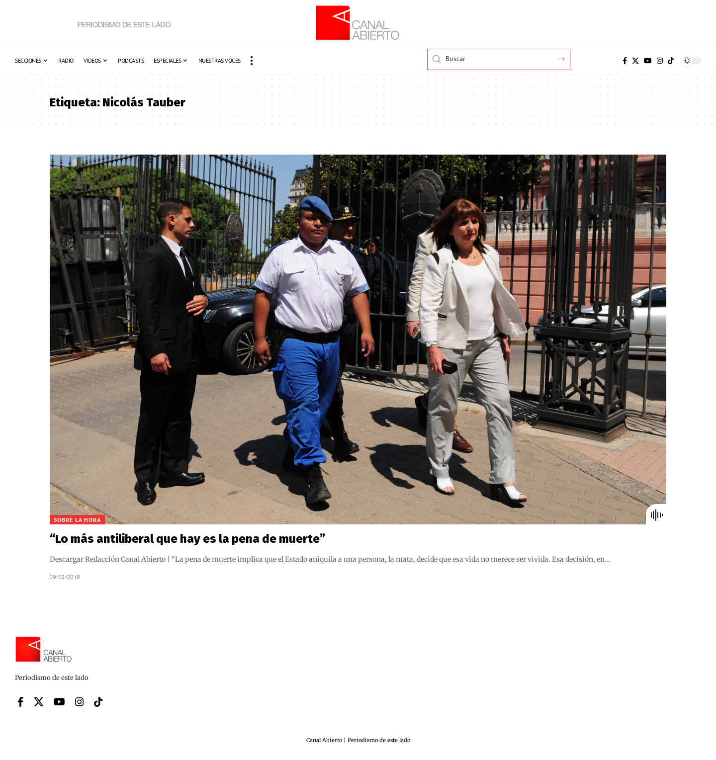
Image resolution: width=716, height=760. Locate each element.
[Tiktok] (670, 61)
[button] (252, 61)
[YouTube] (647, 61)
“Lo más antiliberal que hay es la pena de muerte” (187, 539)
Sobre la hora (77, 519)
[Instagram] (659, 61)
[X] (635, 61)
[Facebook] (624, 61)
